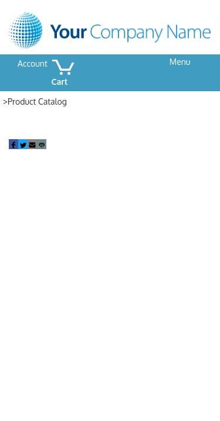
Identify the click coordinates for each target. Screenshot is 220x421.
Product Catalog (37, 101)
